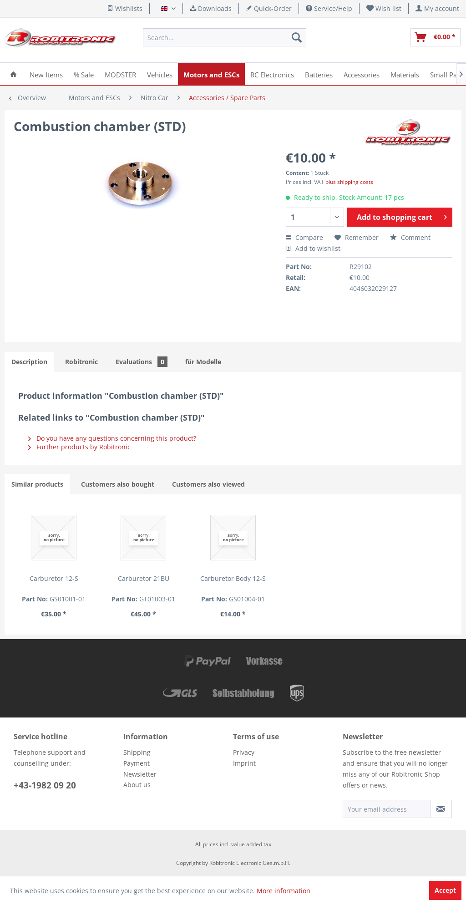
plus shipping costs (349, 182)
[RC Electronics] (272, 74)
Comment (410, 237)
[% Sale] (83, 74)
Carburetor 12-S (54, 578)
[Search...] (224, 37)
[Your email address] (387, 809)
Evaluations (141, 361)
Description (29, 361)
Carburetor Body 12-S (233, 578)
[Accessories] (361, 74)
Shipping (137, 752)
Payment (136, 763)
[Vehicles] (160, 74)
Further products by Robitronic (79, 446)
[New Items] (46, 74)
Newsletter (140, 774)
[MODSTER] (120, 74)
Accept (445, 890)
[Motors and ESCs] (211, 74)
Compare (304, 237)
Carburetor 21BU (143, 578)
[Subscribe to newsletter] (441, 809)
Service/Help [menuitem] (329, 8)
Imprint (244, 763)
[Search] (296, 37)
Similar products (37, 484)
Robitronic (81, 361)
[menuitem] (384, 8)
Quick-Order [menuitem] (269, 8)
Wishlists (124, 8)
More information (283, 890)
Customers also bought (117, 484)
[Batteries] (318, 74)
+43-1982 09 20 (45, 785)
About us (137, 784)
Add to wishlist (313, 248)
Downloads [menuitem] (211, 8)
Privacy (243, 752)
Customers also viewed (208, 484)
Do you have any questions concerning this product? (112, 438)
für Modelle (203, 361)
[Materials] (405, 74)
